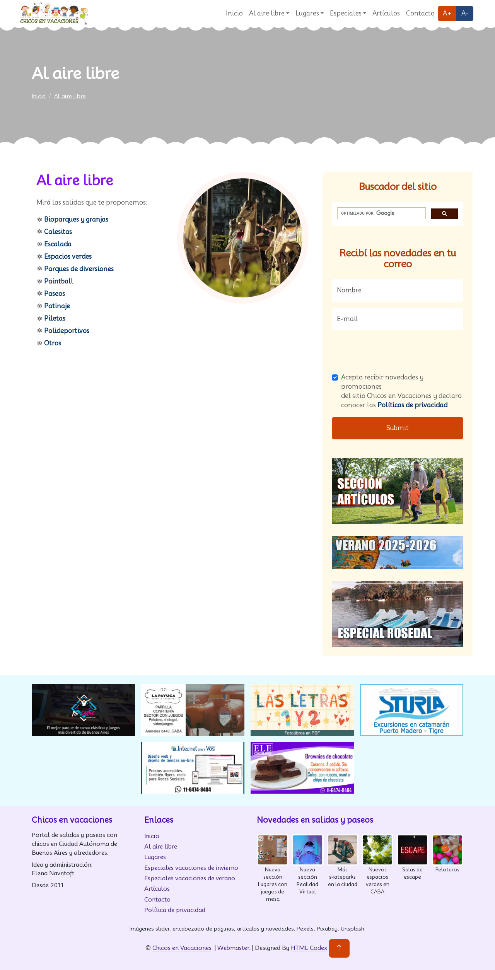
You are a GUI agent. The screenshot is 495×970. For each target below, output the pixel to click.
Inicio (234, 13)
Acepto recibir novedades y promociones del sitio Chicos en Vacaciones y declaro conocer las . (401, 391)
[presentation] (390, 351)
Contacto (420, 13)
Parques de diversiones (79, 269)
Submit (397, 428)
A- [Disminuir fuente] (464, 13)
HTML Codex (309, 947)
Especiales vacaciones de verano (189, 878)
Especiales (346, 13)
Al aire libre (267, 13)
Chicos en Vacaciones (182, 947)
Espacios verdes (68, 256)
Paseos (54, 293)
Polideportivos (66, 331)
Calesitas (58, 232)
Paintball (58, 281)
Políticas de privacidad (412, 405)
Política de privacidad (174, 910)
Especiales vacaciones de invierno (191, 867)
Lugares (307, 13)
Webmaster (233, 947)
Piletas (54, 318)
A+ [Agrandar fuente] (447, 13)
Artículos (386, 13)
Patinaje (57, 306)
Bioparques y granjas (76, 219)
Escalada (58, 244)
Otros (52, 343)
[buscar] (380, 213)
